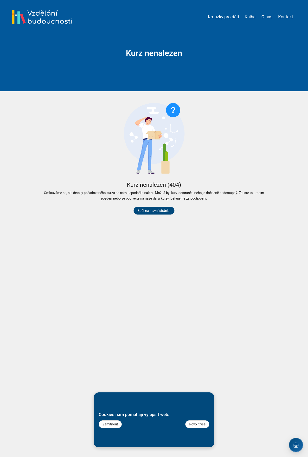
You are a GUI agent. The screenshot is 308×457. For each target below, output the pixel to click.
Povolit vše (197, 424)
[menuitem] (223, 17)
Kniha (250, 16)
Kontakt (285, 16)
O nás (266, 16)
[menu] (184, 17)
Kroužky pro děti (223, 16)
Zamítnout (110, 424)
